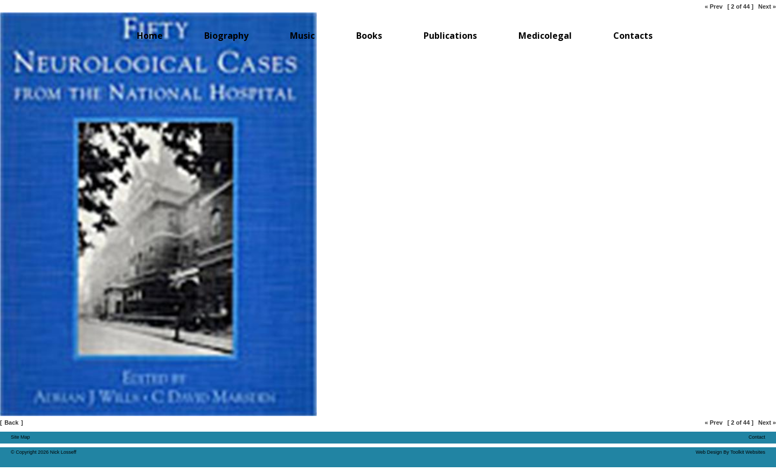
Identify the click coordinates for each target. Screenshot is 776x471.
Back (11, 422)
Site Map (20, 437)
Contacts (633, 35)
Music (302, 35)
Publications (450, 35)
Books (369, 35)
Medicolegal (545, 35)
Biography (226, 35)
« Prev (714, 6)
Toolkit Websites (747, 452)
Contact (757, 437)
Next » (767, 6)
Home (150, 35)
